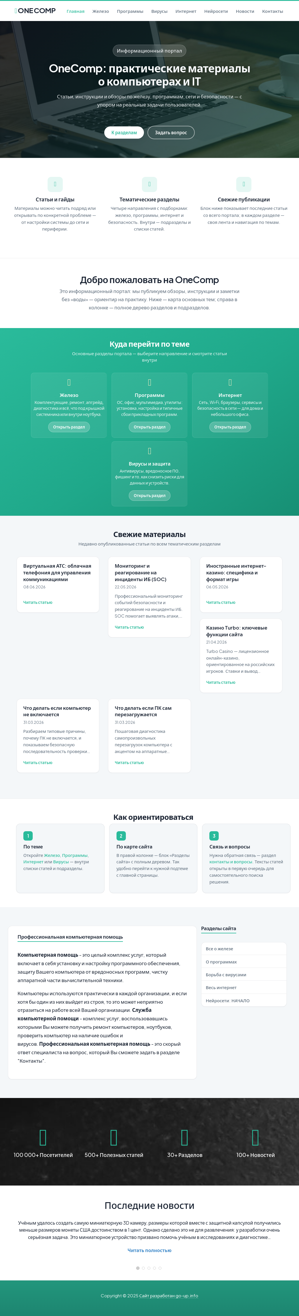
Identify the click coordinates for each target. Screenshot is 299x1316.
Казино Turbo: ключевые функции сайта (236, 631)
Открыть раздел (69, 426)
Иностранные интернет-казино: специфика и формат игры (236, 572)
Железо (101, 11)
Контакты (272, 11)
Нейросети (216, 11)
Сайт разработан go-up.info (169, 1295)
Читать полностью (150, 1250)
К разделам (124, 132)
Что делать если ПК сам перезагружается (143, 711)
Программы (130, 11)
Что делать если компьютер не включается (57, 711)
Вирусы (159, 11)
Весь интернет (221, 987)
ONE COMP (35, 8)
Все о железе (219, 948)
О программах (221, 961)
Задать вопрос (171, 132)
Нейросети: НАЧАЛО (228, 1000)
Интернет (186, 11)
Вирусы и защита (150, 464)
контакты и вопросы (230, 861)
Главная (75, 11)
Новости (245, 11)
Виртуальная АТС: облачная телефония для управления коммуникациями (57, 572)
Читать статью (38, 602)
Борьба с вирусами (226, 974)
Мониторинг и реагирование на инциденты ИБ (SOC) (140, 572)
